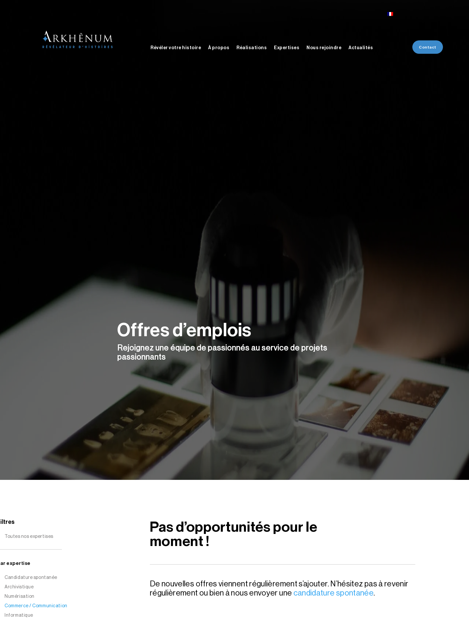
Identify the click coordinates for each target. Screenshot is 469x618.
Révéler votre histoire (175, 48)
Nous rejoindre (323, 48)
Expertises (286, 48)
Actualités (360, 48)
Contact (427, 47)
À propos (218, 48)
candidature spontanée (333, 593)
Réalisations (251, 48)
